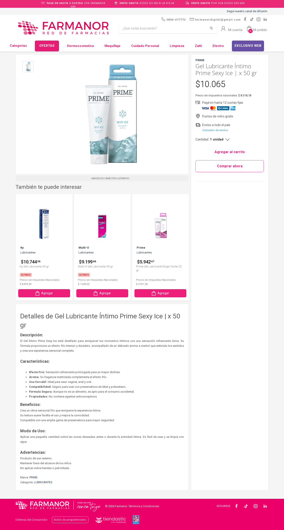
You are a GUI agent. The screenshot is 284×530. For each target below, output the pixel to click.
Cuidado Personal (145, 46)
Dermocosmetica (80, 46)
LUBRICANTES (43, 482)
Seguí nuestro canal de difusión (247, 11)
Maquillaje (112, 46)
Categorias (18, 46)
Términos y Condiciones (143, 506)
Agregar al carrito (230, 152)
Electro (218, 46)
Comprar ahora (230, 166)
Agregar (44, 293)
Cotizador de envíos (215, 130)
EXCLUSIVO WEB (248, 46)
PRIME (33, 477)
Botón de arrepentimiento (70, 519)
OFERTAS (47, 46)
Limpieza (177, 46)
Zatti (198, 46)
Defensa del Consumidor (31, 519)
